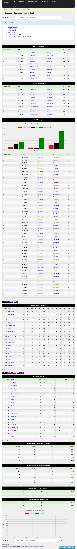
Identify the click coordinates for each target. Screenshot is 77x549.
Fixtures (11, 9)
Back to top (5, 544)
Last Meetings (12, 29)
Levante (32, 58)
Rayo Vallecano (12, 331)
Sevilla (48, 64)
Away (15, 301)
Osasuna (32, 52)
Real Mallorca (11, 362)
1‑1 (64, 69)
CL (4, 106)
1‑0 (64, 67)
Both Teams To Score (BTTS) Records (20, 36)
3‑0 (69, 163)
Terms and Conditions (26, 546)
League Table (12, 30)
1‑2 (64, 52)
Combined (5, 301)
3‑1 (64, 78)
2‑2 (64, 72)
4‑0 (69, 180)
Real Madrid (50, 95)
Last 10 (9, 372)
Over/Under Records (14, 34)
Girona (48, 75)
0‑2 (64, 100)
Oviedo (10, 365)
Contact (54, 2)
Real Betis (49, 69)
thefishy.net (16, 546)
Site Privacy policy (40, 546)
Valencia (10, 334)
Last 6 (4, 372)
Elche (9, 356)
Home (14, 2)
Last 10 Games (13, 27)
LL (3, 52)
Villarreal (10, 317)
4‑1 (64, 109)
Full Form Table (6, 440)
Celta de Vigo (50, 103)
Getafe (32, 100)
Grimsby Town (33, 2)
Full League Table (6, 369)
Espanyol (48, 52)
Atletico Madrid (50, 55)
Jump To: (5, 17)
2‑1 (64, 64)
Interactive (45, 2)
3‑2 (64, 58)
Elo (22, 372)
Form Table (11, 32)
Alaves (32, 72)
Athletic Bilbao (34, 67)
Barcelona (49, 61)
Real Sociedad (34, 78)
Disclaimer (33, 546)
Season (5, 9)
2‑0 (64, 95)
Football (22, 2)
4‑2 (69, 166)
